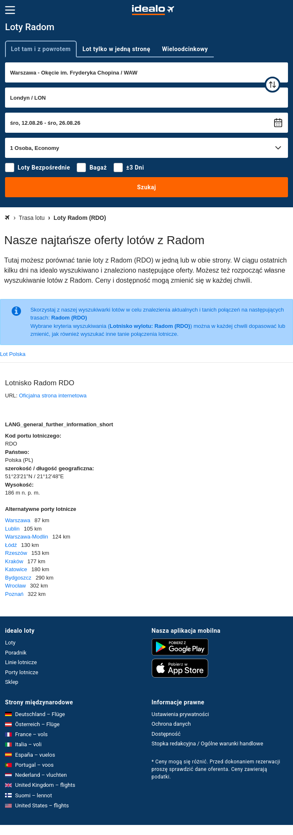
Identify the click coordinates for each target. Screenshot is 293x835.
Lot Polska (13, 354)
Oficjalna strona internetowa (52, 395)
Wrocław (15, 585)
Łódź (11, 545)
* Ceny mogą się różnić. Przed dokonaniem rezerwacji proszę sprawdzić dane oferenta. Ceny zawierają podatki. (216, 769)
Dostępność (166, 734)
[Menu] (10, 10)
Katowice (16, 569)
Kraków (14, 561)
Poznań (14, 594)
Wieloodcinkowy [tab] (185, 49)
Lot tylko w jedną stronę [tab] (116, 49)
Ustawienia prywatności (180, 714)
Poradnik (15, 652)
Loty (10, 642)
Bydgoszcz (18, 578)
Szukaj (146, 187)
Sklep (11, 682)
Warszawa (17, 520)
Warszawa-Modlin (26, 536)
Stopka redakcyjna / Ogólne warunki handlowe (207, 743)
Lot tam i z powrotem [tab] (41, 49)
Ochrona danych (171, 724)
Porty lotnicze (21, 672)
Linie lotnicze (21, 662)
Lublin (12, 529)
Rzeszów (16, 553)
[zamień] (272, 85)
